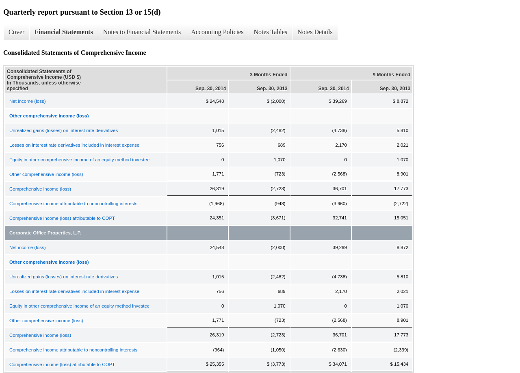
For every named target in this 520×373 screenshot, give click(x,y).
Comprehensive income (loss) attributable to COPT (62, 218)
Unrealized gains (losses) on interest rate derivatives (63, 130)
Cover (16, 31)
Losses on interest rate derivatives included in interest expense (74, 145)
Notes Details (315, 31)
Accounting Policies (217, 31)
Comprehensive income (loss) (40, 188)
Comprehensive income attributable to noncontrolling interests (73, 203)
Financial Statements (64, 31)
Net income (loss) (27, 101)
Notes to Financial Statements (142, 31)
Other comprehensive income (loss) (46, 174)
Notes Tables (271, 31)
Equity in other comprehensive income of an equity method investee (79, 159)
